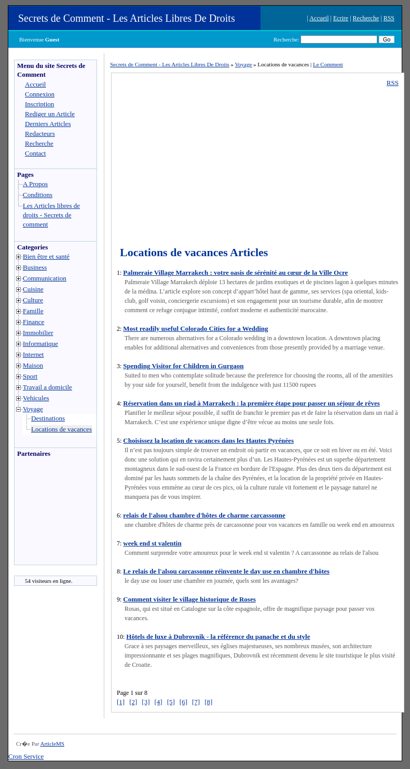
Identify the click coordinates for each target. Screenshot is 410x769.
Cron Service (26, 756)
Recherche (366, 18)
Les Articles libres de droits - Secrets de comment (51, 215)
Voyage (33, 409)
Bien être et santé (46, 256)
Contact (35, 153)
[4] (158, 702)
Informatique (40, 343)
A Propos (35, 184)
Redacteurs (40, 133)
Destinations (48, 418)
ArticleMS (52, 743)
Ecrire (340, 18)
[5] (171, 702)
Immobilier (38, 333)
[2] (133, 702)
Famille (33, 311)
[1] (121, 702)
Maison (33, 365)
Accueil (319, 18)
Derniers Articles (48, 124)
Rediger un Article (50, 114)
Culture (33, 300)
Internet (33, 354)
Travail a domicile (47, 387)
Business (35, 267)
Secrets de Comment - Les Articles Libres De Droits (126, 18)
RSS (389, 18)
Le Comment (328, 64)
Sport (30, 376)
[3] (145, 702)
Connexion (39, 94)
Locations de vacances (61, 429)
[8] (208, 702)
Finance (33, 322)
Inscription (39, 104)
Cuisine (33, 289)
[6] (183, 702)
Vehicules (36, 398)
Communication (44, 278)
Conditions (37, 195)
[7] (196, 702)
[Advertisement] (46, 514)
